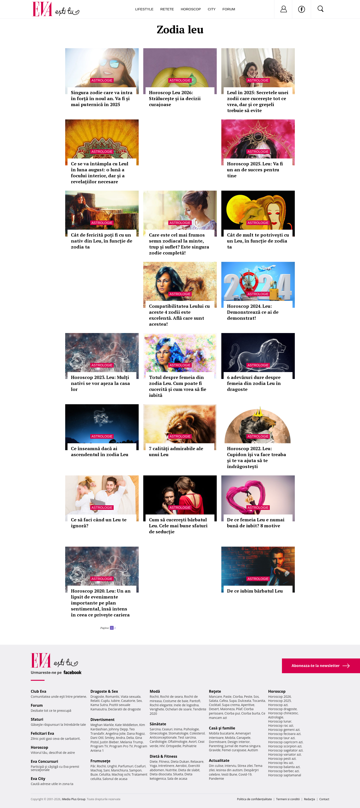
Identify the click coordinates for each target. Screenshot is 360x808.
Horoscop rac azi (280, 725)
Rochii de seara (171, 696)
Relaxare (197, 761)
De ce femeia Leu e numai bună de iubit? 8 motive (255, 523)
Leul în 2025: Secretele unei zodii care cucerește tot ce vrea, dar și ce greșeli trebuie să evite (257, 101)
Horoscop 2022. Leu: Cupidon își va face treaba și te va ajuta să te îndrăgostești (256, 457)
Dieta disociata (161, 774)
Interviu (230, 765)
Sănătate (158, 723)
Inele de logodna (186, 705)
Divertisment (102, 719)
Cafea (223, 700)
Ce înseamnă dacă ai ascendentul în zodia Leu (99, 451)
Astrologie (101, 80)
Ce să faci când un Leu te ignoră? (99, 523)
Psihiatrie (190, 746)
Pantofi (195, 701)
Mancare (215, 696)
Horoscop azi (278, 705)
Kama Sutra (99, 705)
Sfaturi (37, 719)
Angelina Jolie (116, 733)
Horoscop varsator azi (284, 754)
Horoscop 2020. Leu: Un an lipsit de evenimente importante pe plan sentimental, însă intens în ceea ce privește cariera (101, 603)
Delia (130, 737)
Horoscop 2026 (279, 696)
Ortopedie (173, 746)
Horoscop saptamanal (284, 775)
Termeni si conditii (288, 799)
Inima (178, 729)
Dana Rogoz (136, 733)
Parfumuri (125, 766)
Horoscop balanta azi (284, 767)
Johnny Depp (118, 729)
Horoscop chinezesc (283, 713)
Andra (120, 737)
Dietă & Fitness (163, 756)
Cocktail (215, 705)
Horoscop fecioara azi (284, 734)
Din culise (216, 765)
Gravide (215, 750)
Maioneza (227, 709)
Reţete (215, 691)
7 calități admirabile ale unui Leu (176, 451)
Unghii (112, 766)
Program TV (99, 746)
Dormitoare (217, 742)
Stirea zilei (245, 765)
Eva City (38, 778)
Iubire (115, 700)
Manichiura (119, 770)
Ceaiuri (167, 729)
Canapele (243, 737)
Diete (154, 761)
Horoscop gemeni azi (284, 729)
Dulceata (244, 700)
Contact (324, 799)
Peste (248, 696)
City (212, 9)
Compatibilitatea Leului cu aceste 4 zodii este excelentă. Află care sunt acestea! (179, 315)
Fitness (164, 761)
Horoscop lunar (279, 721)
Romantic (112, 696)
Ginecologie (158, 733)
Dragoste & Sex (104, 691)
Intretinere (166, 765)
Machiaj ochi (121, 774)
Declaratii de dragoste (124, 709)
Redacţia (309, 799)
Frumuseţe (100, 760)
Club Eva (38, 691)
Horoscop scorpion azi (284, 746)
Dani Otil (97, 737)
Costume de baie (175, 701)
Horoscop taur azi (281, 738)
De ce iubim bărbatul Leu (255, 591)
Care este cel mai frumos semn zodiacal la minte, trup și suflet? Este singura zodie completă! (179, 244)
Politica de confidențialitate (254, 799)
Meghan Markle (102, 725)
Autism (253, 750)
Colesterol (197, 733)
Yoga (153, 765)
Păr (93, 766)
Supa (233, 700)
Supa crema (231, 705)
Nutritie (171, 770)
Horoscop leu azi (280, 762)
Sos (256, 696)
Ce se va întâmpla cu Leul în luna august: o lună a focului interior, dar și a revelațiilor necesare (99, 173)
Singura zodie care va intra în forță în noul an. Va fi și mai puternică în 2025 (101, 98)
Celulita (104, 774)
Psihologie (191, 729)
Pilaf (239, 709)
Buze (94, 774)
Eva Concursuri (44, 761)
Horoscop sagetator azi (285, 750)
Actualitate (219, 760)
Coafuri (140, 766)
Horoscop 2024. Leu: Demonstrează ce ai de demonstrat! (252, 312)
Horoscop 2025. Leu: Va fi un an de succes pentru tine (255, 170)
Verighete (157, 709)
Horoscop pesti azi (282, 758)
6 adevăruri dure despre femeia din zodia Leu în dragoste (254, 383)
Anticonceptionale (163, 737)
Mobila (230, 737)
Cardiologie (158, 741)
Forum (228, 9)
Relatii (95, 700)
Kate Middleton (126, 725)
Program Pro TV (121, 746)
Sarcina (155, 729)
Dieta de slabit (189, 770)
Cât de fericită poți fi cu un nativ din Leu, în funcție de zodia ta (101, 241)
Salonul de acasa (114, 779)
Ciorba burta (250, 713)
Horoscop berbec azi (283, 771)
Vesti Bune (229, 774)
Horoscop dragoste (282, 709)
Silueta (178, 774)
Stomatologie (178, 733)
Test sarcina (187, 737)
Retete (167, 9)
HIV (162, 746)
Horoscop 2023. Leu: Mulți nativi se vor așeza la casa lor (100, 383)
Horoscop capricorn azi (285, 742)
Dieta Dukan (180, 761)
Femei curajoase (234, 750)
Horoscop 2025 (279, 700)
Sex (139, 700)
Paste (227, 696)
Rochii (101, 766)
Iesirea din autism (229, 770)
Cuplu (105, 700)
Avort (192, 741)
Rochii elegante (161, 705)
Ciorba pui (232, 713)
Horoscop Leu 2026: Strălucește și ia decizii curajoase (175, 98)
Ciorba (238, 696)
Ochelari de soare (178, 709)
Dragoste (97, 696)
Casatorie (128, 700)
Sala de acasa (177, 778)
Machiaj (96, 770)
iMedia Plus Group (73, 799)
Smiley (110, 737)
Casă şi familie (222, 728)
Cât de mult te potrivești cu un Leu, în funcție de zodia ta (258, 241)
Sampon (135, 770)
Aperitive (247, 705)
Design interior (239, 742)
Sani (106, 770)
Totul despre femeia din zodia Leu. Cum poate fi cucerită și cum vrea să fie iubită (177, 386)
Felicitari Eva (42, 733)
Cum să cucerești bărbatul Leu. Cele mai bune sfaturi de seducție (178, 526)
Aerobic (181, 765)
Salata (213, 700)
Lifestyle (144, 9)
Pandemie (216, 778)
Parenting (216, 746)
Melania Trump (131, 742)
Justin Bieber (109, 742)
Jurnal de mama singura (242, 746)
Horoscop (191, 9)
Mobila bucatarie (221, 733)
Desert (214, 709)
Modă (155, 691)
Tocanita (258, 700)
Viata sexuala (131, 696)
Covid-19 (245, 774)
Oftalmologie (177, 741)
